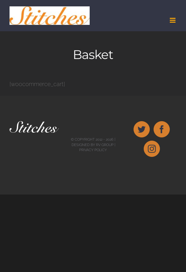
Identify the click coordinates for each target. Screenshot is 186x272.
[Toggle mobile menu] (173, 20)
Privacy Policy (93, 150)
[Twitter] (142, 129)
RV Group (105, 145)
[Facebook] (162, 129)
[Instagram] (152, 149)
